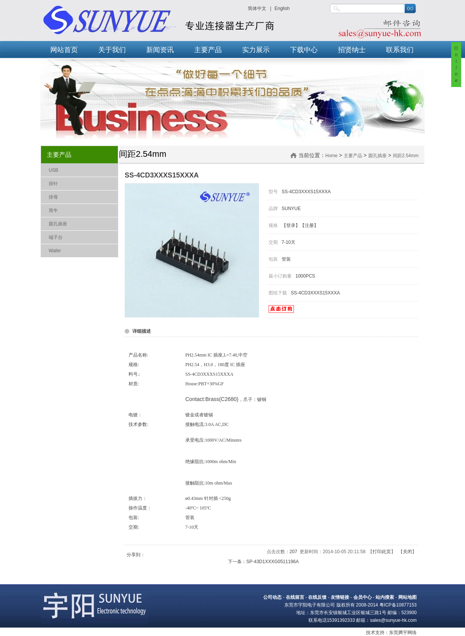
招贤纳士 (352, 50)
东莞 (393, 632)
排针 (53, 183)
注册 (309, 225)
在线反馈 (317, 597)
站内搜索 (385, 597)
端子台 (56, 237)
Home (331, 155)
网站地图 (407, 597)
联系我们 (400, 50)
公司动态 (272, 597)
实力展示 (256, 50)
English (281, 8)
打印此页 (382, 551)
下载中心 (304, 50)
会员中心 (362, 597)
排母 (53, 197)
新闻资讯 (160, 50)
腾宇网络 (407, 632)
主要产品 (208, 50)
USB (53, 170)
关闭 (407, 551)
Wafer (55, 250)
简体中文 (257, 8)
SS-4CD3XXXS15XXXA (315, 293)
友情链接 (340, 597)
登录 (290, 225)
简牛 (53, 210)
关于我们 (112, 50)
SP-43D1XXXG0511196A (272, 561)
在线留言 (295, 597)
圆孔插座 (58, 224)
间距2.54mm (406, 155)
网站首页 (64, 50)
